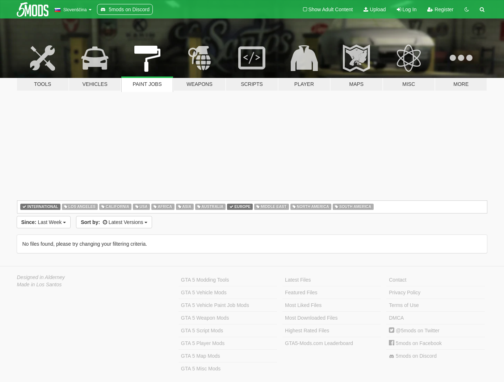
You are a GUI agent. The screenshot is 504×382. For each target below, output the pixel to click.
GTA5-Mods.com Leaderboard (319, 343)
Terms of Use (404, 305)
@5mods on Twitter (414, 330)
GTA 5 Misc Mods (200, 368)
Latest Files (298, 280)
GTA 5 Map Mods (200, 356)
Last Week (43, 222)
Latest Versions (114, 222)
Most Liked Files (303, 305)
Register (440, 9)
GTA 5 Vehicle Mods (204, 292)
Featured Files (301, 292)
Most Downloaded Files (311, 318)
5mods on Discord (413, 356)
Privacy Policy (404, 292)
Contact (397, 280)
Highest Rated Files (307, 330)
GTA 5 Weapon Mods (205, 318)
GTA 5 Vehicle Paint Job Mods (215, 305)
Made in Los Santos (39, 284)
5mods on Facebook (415, 343)
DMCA (396, 318)
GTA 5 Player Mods (202, 343)
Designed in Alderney (41, 277)
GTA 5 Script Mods (202, 330)
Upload (375, 9)
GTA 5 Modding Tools (205, 280)
